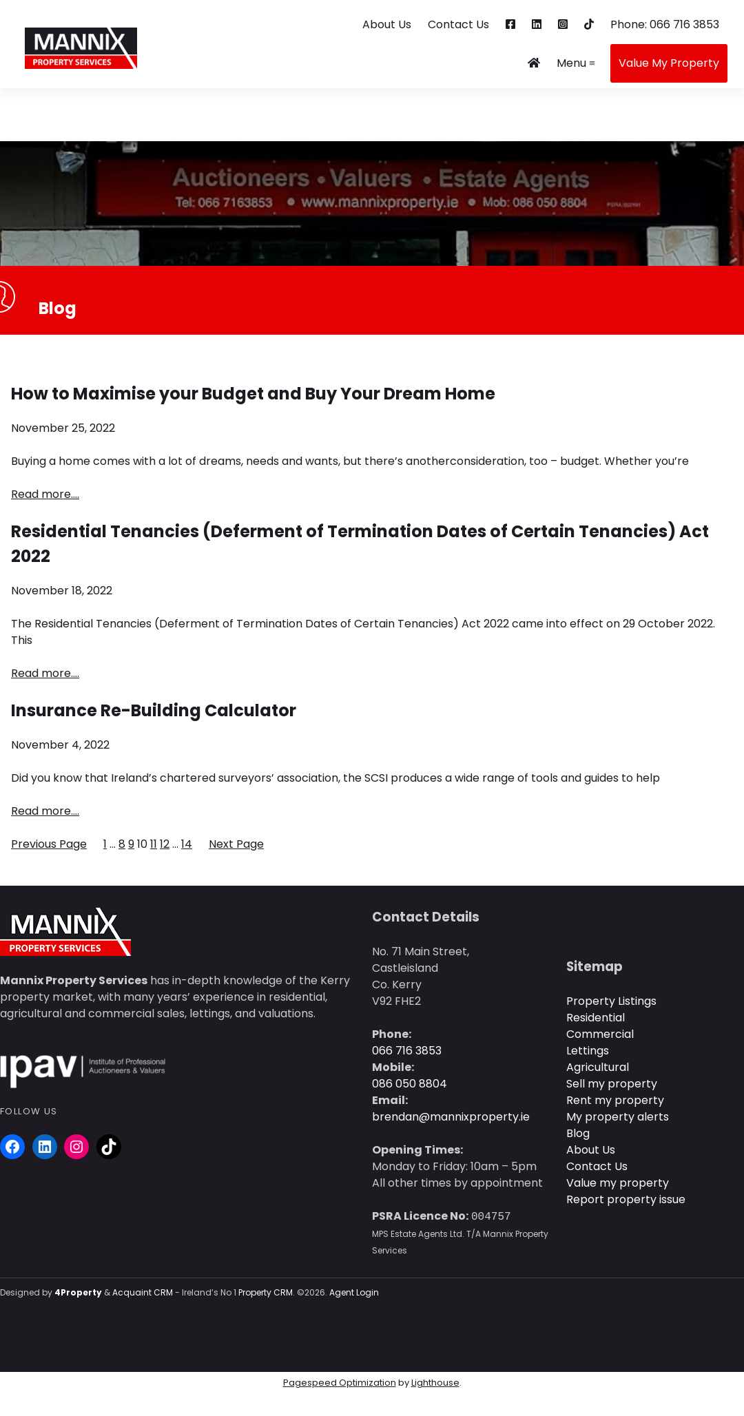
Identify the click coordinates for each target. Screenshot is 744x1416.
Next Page (236, 844)
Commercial (600, 1034)
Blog (578, 1133)
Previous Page (49, 844)
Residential (595, 1017)
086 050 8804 (409, 1084)
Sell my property (611, 1084)
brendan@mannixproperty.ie (451, 1117)
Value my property (617, 1183)
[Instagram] (76, 1146)
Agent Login (354, 1292)
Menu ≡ (576, 63)
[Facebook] (12, 1146)
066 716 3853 (407, 1051)
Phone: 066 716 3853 (664, 24)
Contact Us (458, 24)
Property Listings (611, 1001)
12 (164, 844)
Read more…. (45, 494)
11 (153, 844)
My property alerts (617, 1117)
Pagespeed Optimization (339, 1382)
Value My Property (669, 63)
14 (186, 844)
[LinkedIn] (44, 1146)
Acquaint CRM (142, 1292)
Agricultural (597, 1067)
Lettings (587, 1051)
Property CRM (265, 1292)
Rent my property (615, 1100)
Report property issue (625, 1199)
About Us (386, 24)
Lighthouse (435, 1382)
